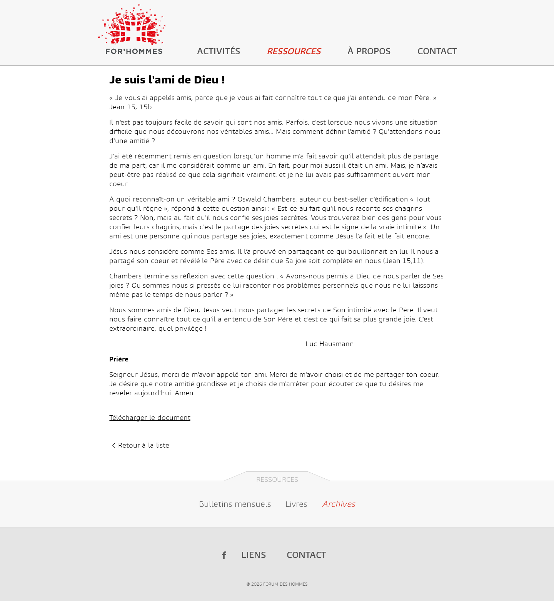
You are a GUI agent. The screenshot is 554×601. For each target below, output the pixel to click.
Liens (253, 555)
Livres (296, 504)
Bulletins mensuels (235, 504)
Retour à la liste (139, 445)
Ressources (293, 51)
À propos (369, 51)
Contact (437, 51)
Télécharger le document (149, 417)
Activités (218, 51)
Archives (338, 504)
